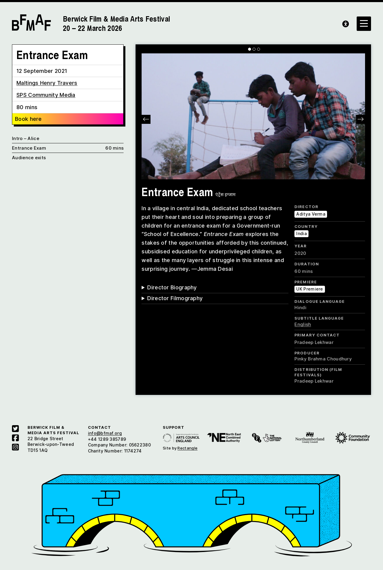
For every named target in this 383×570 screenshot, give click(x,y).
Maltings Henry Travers (46, 83)
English (302, 324)
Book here (28, 119)
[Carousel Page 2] (254, 49)
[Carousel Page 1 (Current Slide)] (249, 49)
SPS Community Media (45, 95)
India (301, 233)
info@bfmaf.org (105, 433)
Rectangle (187, 448)
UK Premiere (309, 288)
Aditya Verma (310, 213)
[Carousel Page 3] (258, 49)
